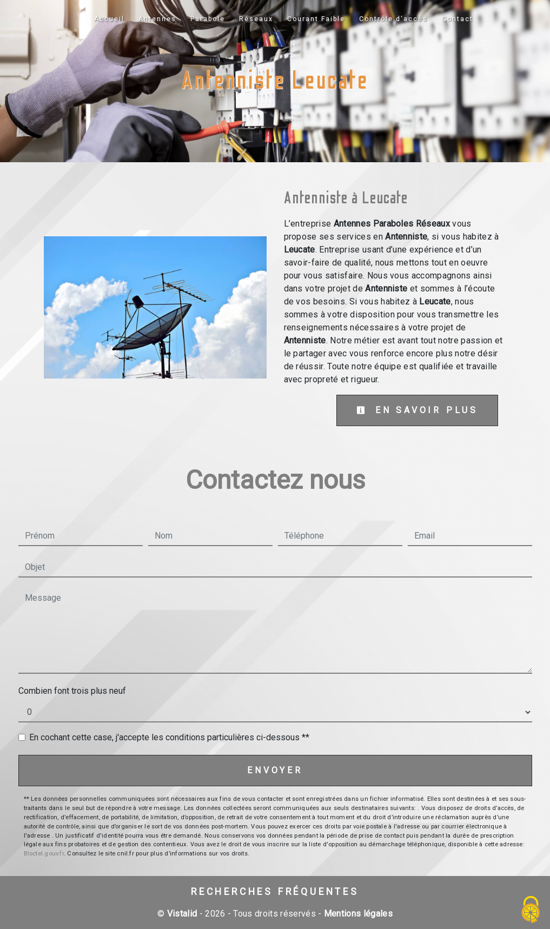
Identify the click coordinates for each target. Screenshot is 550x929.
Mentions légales (357, 913)
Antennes (157, 19)
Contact (457, 19)
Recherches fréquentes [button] (275, 891)
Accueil (109, 19)
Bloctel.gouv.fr (44, 853)
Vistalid (182, 913)
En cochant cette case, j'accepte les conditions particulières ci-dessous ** (169, 737)
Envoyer (275, 770)
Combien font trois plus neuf (72, 691)
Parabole (207, 19)
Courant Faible (316, 19)
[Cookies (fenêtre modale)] (531, 910)
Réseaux (256, 19)
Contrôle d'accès (393, 19)
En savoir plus (417, 410)
